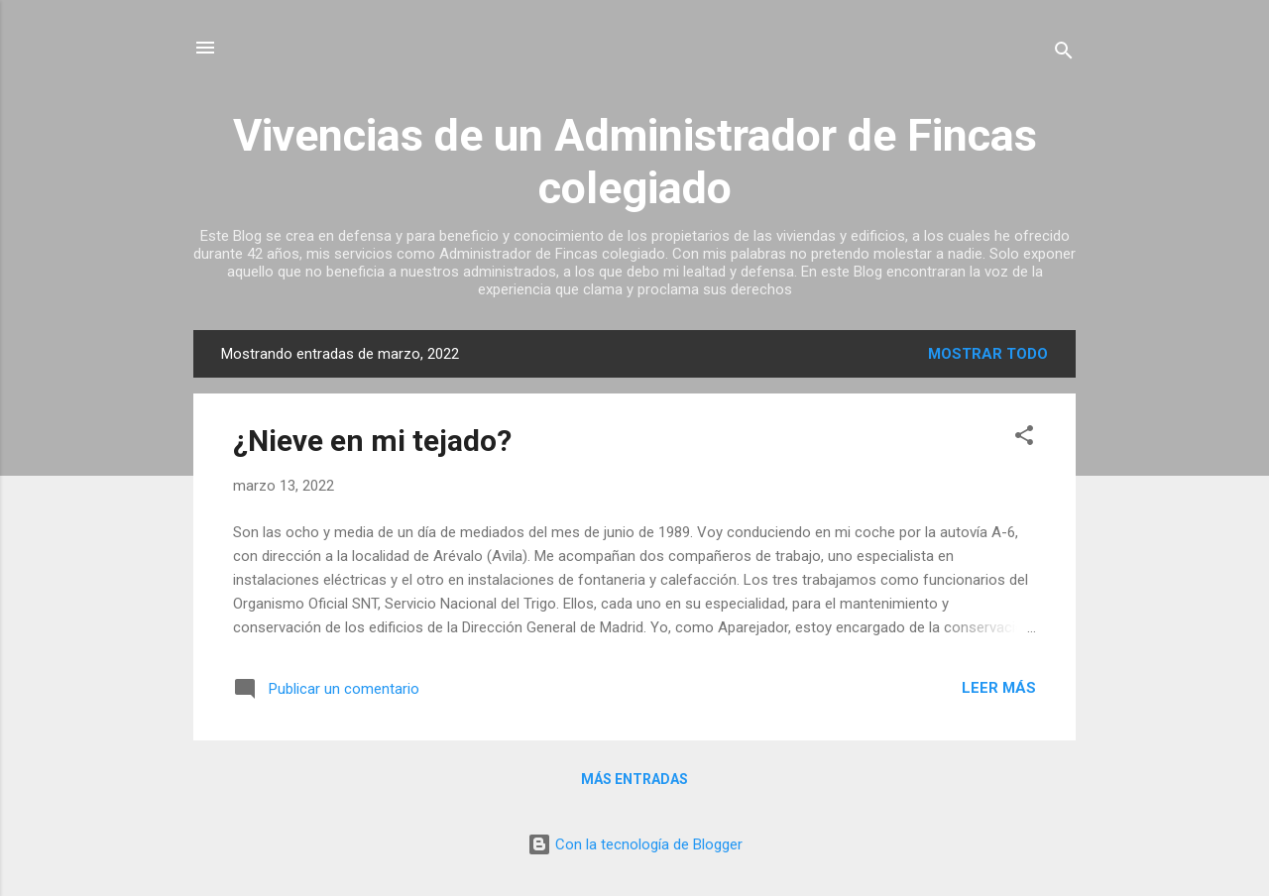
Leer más (999, 688)
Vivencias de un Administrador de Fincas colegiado (635, 161)
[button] (1024, 438)
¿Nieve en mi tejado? (372, 440)
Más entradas (634, 779)
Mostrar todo (988, 354)
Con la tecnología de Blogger (635, 844)
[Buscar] (1064, 54)
